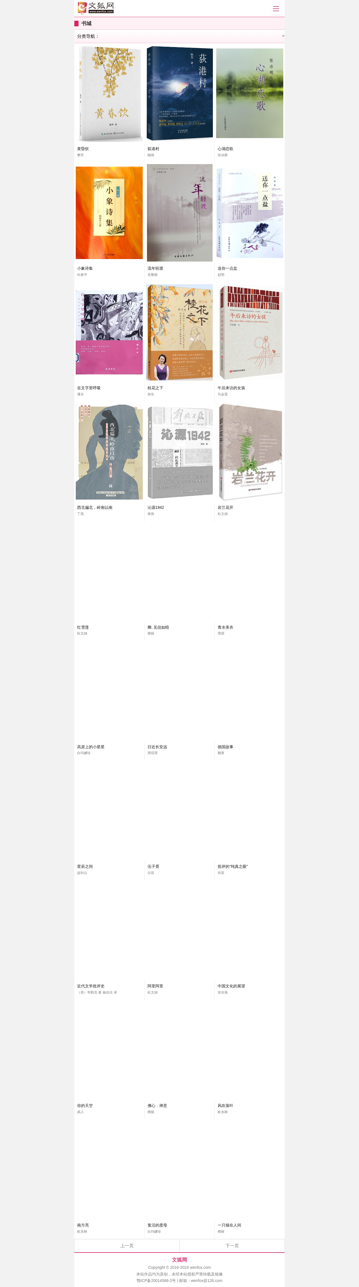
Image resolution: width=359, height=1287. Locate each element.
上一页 (127, 1245)
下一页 (232, 1245)
